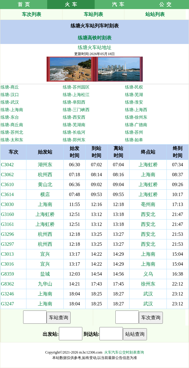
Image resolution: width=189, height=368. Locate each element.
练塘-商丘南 (12, 125)
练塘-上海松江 (76, 94)
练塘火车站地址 (94, 47)
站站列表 (155, 14)
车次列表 (31, 14)
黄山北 (45, 184)
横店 (45, 194)
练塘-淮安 (134, 102)
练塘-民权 (134, 87)
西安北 (148, 214)
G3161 (7, 224)
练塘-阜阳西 (74, 102)
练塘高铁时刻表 (94, 37)
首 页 (24, 4)
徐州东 (148, 283)
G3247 (7, 303)
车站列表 (93, 14)
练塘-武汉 (10, 102)
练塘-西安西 (74, 117)
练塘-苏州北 (12, 132)
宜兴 (45, 254)
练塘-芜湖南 (74, 125)
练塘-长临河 (74, 132)
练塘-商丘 (10, 87)
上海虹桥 (148, 164)
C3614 (7, 194)
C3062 (7, 174)
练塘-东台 (10, 117)
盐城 (45, 273)
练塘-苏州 (134, 132)
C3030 (7, 204)
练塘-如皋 (134, 140)
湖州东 (45, 164)
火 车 (71, 4)
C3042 (7, 164)
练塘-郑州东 (74, 140)
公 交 (165, 4)
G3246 (7, 293)
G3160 (7, 214)
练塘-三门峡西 (76, 110)
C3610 (7, 184)
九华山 (45, 283)
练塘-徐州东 (136, 117)
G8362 (7, 283)
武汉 (148, 293)
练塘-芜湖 (134, 94)
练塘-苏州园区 (76, 87)
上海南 (148, 174)
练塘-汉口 (10, 94)
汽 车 (118, 4)
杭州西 (45, 174)
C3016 (7, 264)
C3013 (7, 254)
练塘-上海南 (12, 110)
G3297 (7, 244)
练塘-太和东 (12, 140)
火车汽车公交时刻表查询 (124, 352)
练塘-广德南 (136, 125)
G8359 (7, 273)
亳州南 (148, 204)
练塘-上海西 (136, 110)
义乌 (148, 273)
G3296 (7, 234)
